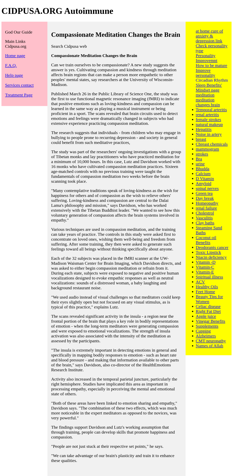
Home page (15, 55)
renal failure (206, 208)
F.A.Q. (11, 65)
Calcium (203, 173)
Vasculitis (204, 218)
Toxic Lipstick (208, 252)
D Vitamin (205, 178)
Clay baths (205, 222)
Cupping (203, 331)
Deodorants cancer (212, 247)
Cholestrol (205, 213)
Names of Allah (209, 345)
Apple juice (206, 316)
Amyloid (203, 183)
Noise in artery (209, 134)
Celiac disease (208, 306)
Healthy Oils (207, 286)
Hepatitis (204, 129)
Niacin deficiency (211, 257)
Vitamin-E (205, 272)
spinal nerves (207, 188)
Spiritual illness (209, 277)
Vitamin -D (206, 262)
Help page (14, 75)
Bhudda (202, 168)
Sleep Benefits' (209, 85)
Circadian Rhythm (212, 80)
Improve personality (205, 73)
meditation (205, 95)
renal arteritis (207, 114)
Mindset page (208, 90)
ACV (200, 281)
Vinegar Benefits (210, 321)
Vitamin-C (205, 267)
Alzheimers (206, 336)
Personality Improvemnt (207, 58)
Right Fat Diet (208, 311)
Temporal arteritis (211, 109)
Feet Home (205, 291)
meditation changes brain (208, 102)
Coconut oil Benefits (206, 240)
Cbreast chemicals (212, 144)
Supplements (207, 326)
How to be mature (211, 65)
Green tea (204, 193)
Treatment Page (18, 95)
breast (201, 139)
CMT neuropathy (211, 340)
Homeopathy (207, 203)
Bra (199, 158)
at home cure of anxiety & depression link (209, 36)
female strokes (208, 119)
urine (200, 163)
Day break (205, 198)
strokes (202, 154)
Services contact (19, 85)
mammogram (207, 149)
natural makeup (209, 124)
